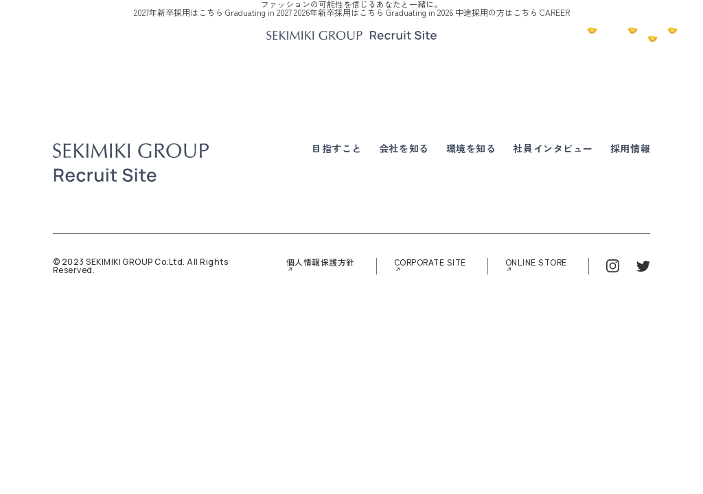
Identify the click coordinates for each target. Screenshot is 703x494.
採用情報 (630, 148)
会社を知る (404, 148)
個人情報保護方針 (320, 263)
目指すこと (337, 148)
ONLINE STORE (536, 263)
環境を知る (471, 148)
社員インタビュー (552, 148)
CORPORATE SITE (430, 263)
